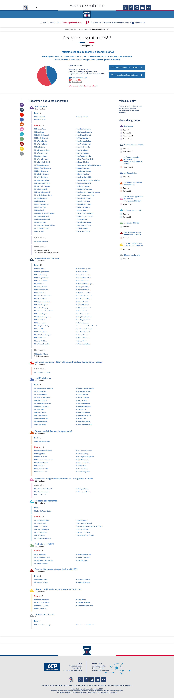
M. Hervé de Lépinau (41, 305)
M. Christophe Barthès (41, 272)
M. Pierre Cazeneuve (41, 171)
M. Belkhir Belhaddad (41, 135)
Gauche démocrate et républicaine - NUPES (56, 569)
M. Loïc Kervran (39, 535)
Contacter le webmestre (95, 690)
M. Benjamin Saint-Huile (84, 606)
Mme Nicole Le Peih (83, 147)
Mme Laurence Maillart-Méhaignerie (88, 165)
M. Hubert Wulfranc (83, 582)
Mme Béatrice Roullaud (84, 329)
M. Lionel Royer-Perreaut (84, 216)
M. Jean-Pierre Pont (83, 207)
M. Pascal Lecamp (82, 454)
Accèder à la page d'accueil (87, 14)
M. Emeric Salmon (82, 335)
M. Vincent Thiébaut (83, 532)
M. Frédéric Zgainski (83, 472)
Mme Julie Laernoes (41, 563)
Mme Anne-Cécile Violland (85, 535)
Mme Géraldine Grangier (42, 335)
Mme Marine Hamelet (41, 344)
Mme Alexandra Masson (84, 299)
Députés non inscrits (45, 615)
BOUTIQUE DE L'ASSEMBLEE (51, 685)
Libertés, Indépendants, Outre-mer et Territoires (58, 589)
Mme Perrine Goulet (41, 469)
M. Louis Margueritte (83, 168)
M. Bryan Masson (82, 302)
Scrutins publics (83, 29)
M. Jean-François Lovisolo (85, 159)
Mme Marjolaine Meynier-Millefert (88, 180)
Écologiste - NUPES (44, 544)
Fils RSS (106, 690)
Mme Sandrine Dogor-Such (43, 311)
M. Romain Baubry (40, 275)
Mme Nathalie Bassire (41, 600)
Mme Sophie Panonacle (84, 189)
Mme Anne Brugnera (41, 159)
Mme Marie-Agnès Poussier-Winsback (89, 526)
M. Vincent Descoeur (41, 406)
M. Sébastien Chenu (41, 354)
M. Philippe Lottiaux (83, 287)
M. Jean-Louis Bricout (41, 603)
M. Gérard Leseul (39, 495)
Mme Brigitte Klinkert (83, 135)
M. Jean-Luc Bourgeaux (42, 397)
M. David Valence (82, 228)
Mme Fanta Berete (40, 141)
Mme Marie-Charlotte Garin (43, 560)
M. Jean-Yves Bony (40, 394)
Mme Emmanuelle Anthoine (43, 388)
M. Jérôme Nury (81, 400)
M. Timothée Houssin (83, 269)
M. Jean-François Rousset (84, 213)
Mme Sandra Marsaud (83, 171)
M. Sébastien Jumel (40, 579)
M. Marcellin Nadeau (83, 579)
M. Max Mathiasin (40, 609)
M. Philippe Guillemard (42, 219)
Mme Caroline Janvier (83, 129)
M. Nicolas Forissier (40, 415)
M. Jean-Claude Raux (83, 557)
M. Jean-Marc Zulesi (83, 231)
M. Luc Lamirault (81, 520)
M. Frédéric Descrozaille (42, 192)
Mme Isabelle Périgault (83, 406)
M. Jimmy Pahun (81, 469)
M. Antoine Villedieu (83, 344)
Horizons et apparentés (46, 501)
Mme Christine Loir (82, 281)
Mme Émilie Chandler (41, 174)
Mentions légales (56, 690)
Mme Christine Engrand (42, 317)
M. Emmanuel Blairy (41, 281)
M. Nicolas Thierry (82, 560)
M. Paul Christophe (40, 526)
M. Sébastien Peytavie (83, 554)
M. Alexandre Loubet (83, 290)
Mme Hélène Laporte (83, 275)
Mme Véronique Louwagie (85, 388)
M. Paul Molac (81, 600)
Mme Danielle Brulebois (42, 162)
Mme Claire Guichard (41, 216)
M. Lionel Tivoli (81, 341)
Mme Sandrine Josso (41, 472)
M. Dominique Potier (83, 492)
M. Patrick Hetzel (40, 424)
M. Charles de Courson (41, 606)
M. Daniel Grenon (40, 338)
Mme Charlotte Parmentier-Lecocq (88, 192)
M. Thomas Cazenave (41, 165)
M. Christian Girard (40, 332)
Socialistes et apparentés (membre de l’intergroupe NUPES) (64, 479)
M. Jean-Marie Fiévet (41, 204)
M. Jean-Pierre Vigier (83, 421)
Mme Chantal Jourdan (41, 492)
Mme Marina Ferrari (41, 463)
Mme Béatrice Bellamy (41, 520)
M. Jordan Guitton (40, 341)
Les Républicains (43, 378)
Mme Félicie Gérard (40, 532)
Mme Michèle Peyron (83, 198)
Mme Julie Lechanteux (83, 278)
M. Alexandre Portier (83, 403)
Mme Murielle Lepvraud (42, 372)
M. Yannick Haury (40, 222)
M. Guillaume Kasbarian (84, 132)
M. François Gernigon (41, 529)
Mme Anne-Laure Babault (43, 451)
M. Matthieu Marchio (83, 293)
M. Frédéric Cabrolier (41, 290)
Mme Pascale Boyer (40, 153)
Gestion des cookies (116, 690)
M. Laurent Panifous (83, 603)
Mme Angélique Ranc (83, 320)
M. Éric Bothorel (39, 147)
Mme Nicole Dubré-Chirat (43, 195)
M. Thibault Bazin (40, 391)
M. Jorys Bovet (39, 284)
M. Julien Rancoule (82, 323)
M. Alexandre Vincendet (84, 424)
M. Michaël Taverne (82, 338)
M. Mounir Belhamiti (41, 138)
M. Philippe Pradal (82, 529)
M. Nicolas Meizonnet (83, 308)
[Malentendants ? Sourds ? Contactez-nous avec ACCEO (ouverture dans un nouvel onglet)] (70, 679)
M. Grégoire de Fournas (42, 302)
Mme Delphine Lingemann (85, 457)
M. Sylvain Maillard (82, 162)
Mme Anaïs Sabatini (83, 332)
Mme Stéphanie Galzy (41, 326)
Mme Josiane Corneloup (42, 403)
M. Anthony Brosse (40, 156)
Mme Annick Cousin (41, 299)
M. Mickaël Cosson (40, 457)
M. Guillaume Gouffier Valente (44, 213)
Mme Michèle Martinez (84, 296)
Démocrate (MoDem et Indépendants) (53, 431)
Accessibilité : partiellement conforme (75, 690)
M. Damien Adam (40, 129)
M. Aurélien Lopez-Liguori (85, 284)
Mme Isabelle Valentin (83, 415)
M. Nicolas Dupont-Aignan (43, 625)
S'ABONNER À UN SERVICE (96, 685)
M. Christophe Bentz (41, 278)
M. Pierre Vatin (81, 418)
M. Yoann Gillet (39, 329)
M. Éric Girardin (39, 210)
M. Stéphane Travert (41, 241)
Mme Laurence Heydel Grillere (44, 225)
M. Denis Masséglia (82, 174)
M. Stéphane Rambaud (83, 317)
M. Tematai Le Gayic (41, 582)
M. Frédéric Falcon (40, 320)
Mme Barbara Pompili (83, 204)
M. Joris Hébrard (81, 272)
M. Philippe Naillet (82, 489)
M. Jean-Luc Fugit (40, 207)
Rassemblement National (47, 258)
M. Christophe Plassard (84, 523)
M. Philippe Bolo (39, 454)
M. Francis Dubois (40, 412)
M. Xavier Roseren (82, 210)
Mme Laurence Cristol (41, 180)
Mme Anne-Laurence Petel (85, 195)
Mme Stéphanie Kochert (42, 538)
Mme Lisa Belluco (40, 554)
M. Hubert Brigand (40, 400)
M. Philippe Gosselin (41, 418)
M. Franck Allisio (39, 269)
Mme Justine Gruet (40, 421)
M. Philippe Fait (39, 201)
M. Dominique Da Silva (42, 183)
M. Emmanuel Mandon (42, 441)
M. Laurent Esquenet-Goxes (43, 460)
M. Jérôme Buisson (40, 287)
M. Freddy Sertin (81, 219)
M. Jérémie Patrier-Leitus (42, 511)
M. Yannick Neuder (82, 397)
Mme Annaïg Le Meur (83, 144)
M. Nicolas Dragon (40, 314)
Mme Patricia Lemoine (83, 156)
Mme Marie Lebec (82, 150)
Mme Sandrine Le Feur (83, 141)
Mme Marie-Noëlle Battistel (43, 489)
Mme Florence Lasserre (84, 451)
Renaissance (41, 106)
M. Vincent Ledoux (82, 153)
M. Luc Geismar (39, 466)
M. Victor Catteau (40, 293)
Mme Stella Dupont (40, 198)
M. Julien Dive (39, 409)
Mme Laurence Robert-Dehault (86, 326)
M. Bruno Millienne (82, 463)
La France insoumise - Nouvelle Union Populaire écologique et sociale (69, 362)
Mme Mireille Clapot (41, 177)
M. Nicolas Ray (81, 409)
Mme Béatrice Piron (83, 201)
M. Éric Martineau (82, 460)
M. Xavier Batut (39, 117)
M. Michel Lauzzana (82, 138)
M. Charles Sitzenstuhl (83, 222)
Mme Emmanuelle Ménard (85, 625)
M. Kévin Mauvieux (82, 305)
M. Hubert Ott (81, 466)
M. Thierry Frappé (40, 323)
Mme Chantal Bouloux (41, 150)
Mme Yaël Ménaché (82, 314)
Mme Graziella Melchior (84, 177)
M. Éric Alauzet (39, 132)
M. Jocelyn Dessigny (41, 308)
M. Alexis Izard (39, 231)
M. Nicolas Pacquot (82, 186)
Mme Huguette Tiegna (83, 225)
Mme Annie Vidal (40, 120)
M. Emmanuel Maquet (83, 391)
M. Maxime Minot (82, 394)
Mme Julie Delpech (40, 189)
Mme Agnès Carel (40, 523)
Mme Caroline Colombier (42, 296)
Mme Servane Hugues (41, 228)
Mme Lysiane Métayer (83, 183)
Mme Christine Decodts (42, 186)
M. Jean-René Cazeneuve (42, 168)
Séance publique (70, 29)
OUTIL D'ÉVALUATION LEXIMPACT (119, 685)
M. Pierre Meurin (82, 311)
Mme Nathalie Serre (83, 412)
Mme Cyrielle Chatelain (42, 557)
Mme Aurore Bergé (40, 144)
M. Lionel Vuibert (82, 117)
